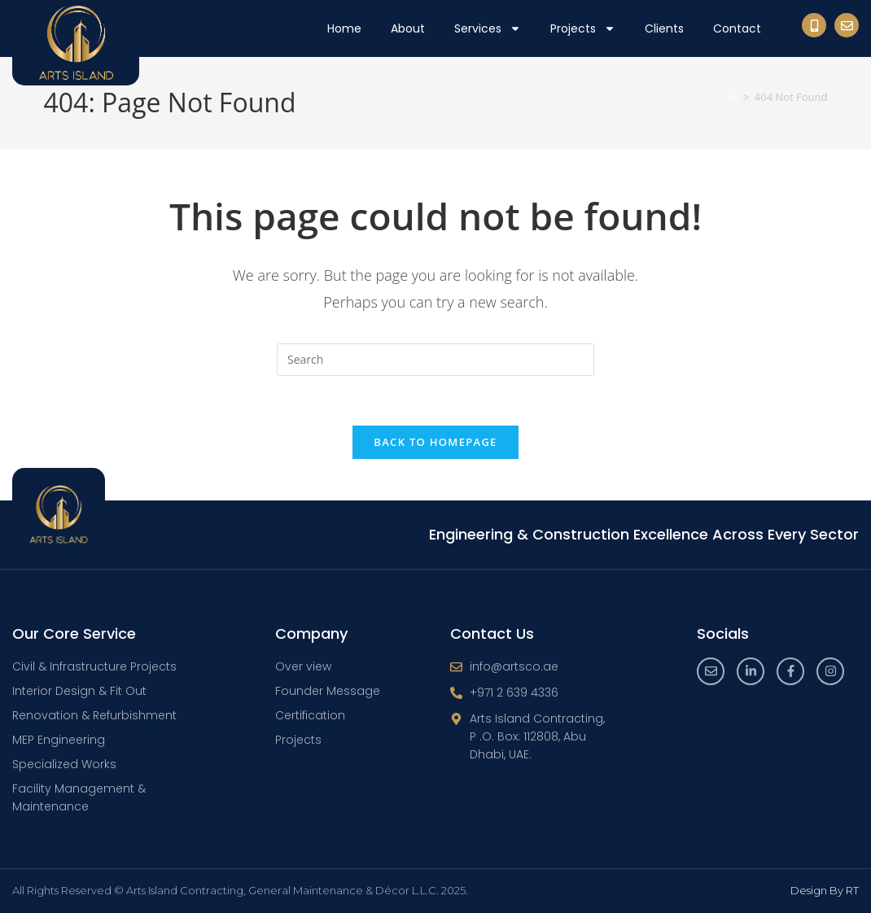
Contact (737, 28)
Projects (582, 28)
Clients (664, 28)
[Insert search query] (435, 359)
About (408, 28)
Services (487, 28)
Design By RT (824, 890)
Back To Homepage (435, 442)
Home (344, 28)
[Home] (733, 97)
